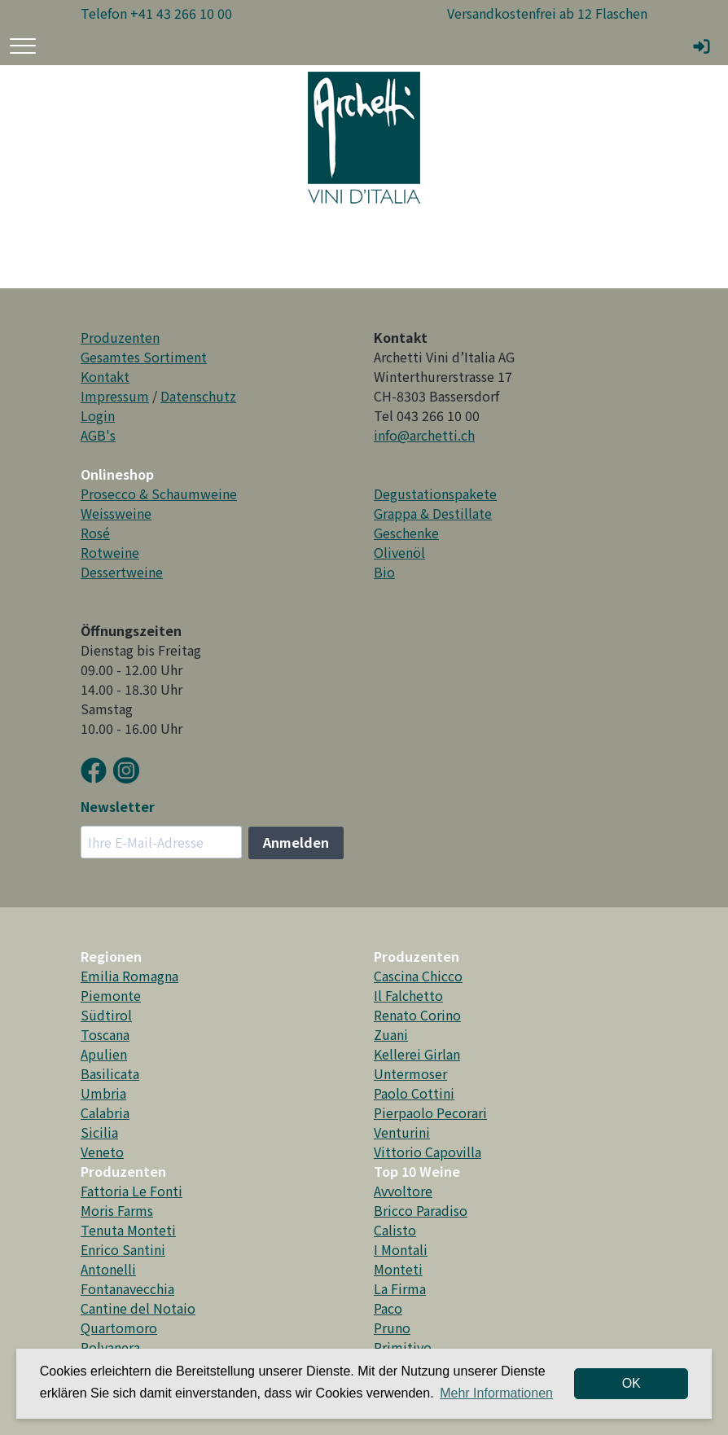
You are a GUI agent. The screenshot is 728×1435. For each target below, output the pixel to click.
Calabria (105, 1112)
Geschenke (406, 532)
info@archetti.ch (424, 435)
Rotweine (110, 552)
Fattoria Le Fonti (131, 1190)
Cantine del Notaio (138, 1308)
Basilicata (110, 1073)
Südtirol (106, 1015)
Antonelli (108, 1269)
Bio (384, 571)
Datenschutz (198, 396)
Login (98, 415)
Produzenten (120, 337)
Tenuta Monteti (128, 1230)
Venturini (402, 1132)
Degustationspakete (435, 493)
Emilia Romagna (129, 975)
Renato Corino (417, 1015)
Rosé (95, 532)
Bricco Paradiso (420, 1210)
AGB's (98, 435)
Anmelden (296, 842)
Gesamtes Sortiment (144, 356)
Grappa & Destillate (433, 513)
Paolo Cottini (414, 1093)
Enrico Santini (123, 1249)
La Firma (400, 1288)
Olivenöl (399, 552)
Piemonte (111, 995)
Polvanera (110, 1347)
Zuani (391, 1034)
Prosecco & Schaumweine (159, 493)
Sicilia (99, 1132)
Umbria (103, 1093)
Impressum (115, 396)
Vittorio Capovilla (427, 1151)
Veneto (102, 1151)
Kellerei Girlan (417, 1054)
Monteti (398, 1269)
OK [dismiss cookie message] (631, 1383)
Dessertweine (122, 571)
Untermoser (410, 1073)
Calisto (395, 1230)
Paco (388, 1308)
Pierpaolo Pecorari (430, 1112)
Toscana (105, 1034)
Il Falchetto (408, 995)
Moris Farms (117, 1210)
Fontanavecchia (127, 1288)
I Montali (401, 1249)
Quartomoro (119, 1327)
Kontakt (105, 376)
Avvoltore (403, 1190)
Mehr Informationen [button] (496, 1393)
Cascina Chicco (418, 975)
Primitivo (403, 1347)
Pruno (392, 1327)
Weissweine (116, 513)
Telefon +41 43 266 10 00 (156, 13)
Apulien (104, 1054)
